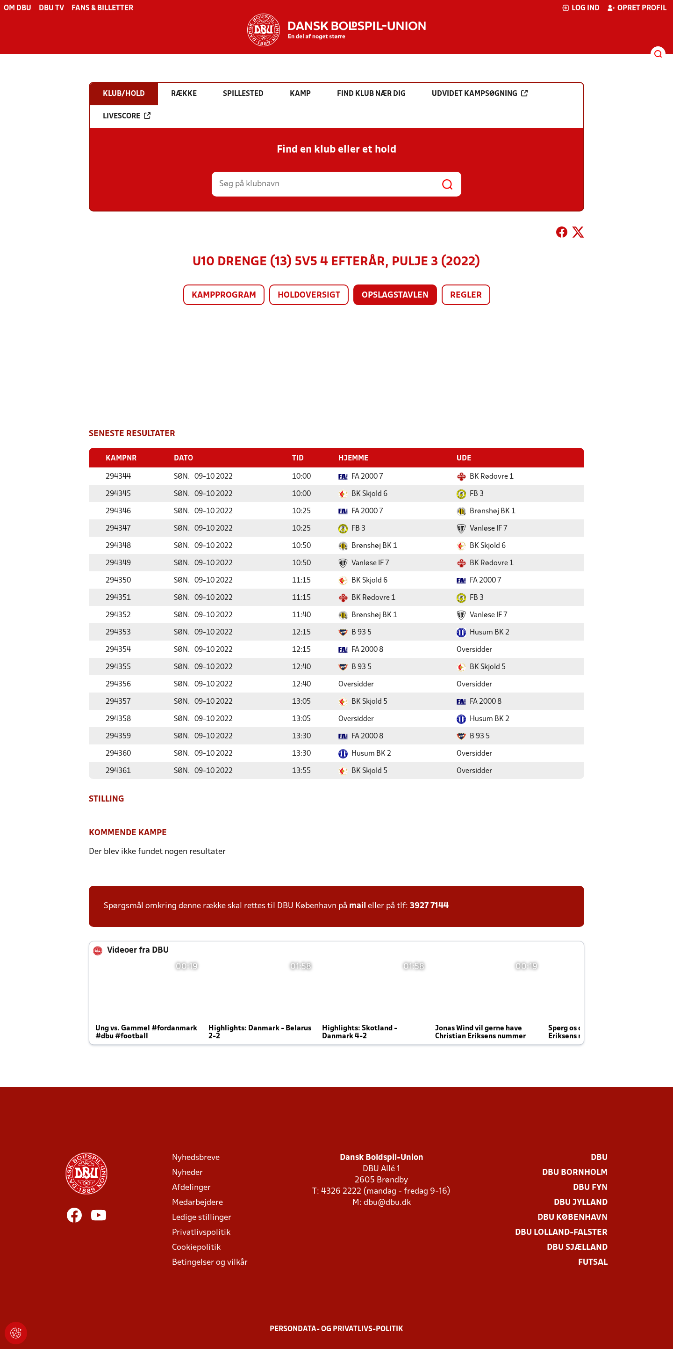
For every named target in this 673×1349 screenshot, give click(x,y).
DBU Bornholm (575, 1172)
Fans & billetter (102, 8)
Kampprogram (224, 295)
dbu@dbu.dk (387, 1202)
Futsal (593, 1262)
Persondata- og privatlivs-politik (336, 1329)
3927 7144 (429, 906)
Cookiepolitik (196, 1247)
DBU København (572, 1217)
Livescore (126, 116)
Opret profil (636, 8)
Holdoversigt (309, 295)
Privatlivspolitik (201, 1232)
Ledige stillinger (201, 1217)
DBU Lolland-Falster (561, 1232)
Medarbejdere (197, 1202)
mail (357, 906)
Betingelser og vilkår (210, 1262)
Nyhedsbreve (196, 1157)
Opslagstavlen (395, 295)
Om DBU (17, 8)
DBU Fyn (590, 1187)
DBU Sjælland (577, 1247)
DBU (599, 1157)
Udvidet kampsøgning (480, 93)
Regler (466, 295)
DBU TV (51, 8)
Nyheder (187, 1172)
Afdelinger (191, 1187)
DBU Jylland (581, 1202)
